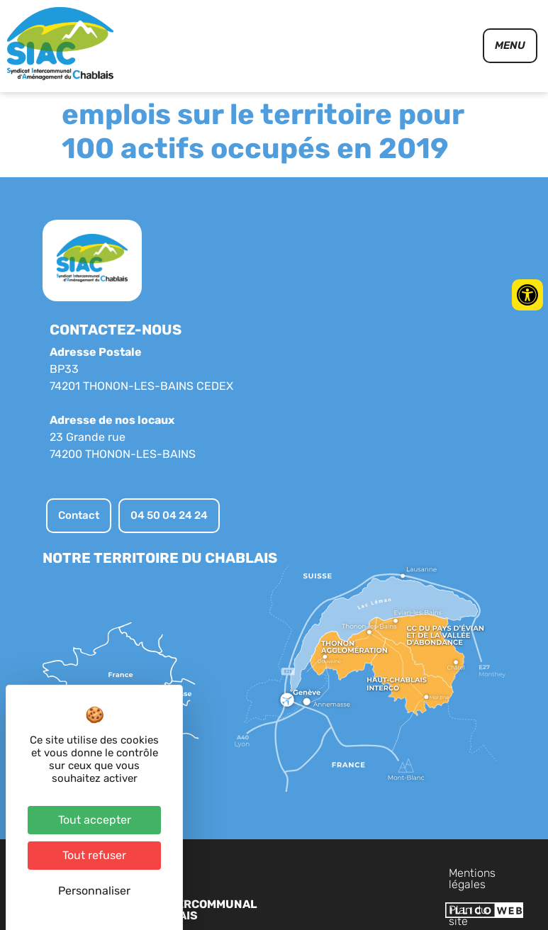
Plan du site (434, 873)
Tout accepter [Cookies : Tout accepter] (94, 820)
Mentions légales (346, 873)
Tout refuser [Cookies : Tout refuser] (94, 855)
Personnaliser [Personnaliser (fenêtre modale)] (94, 890)
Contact (499, 873)
